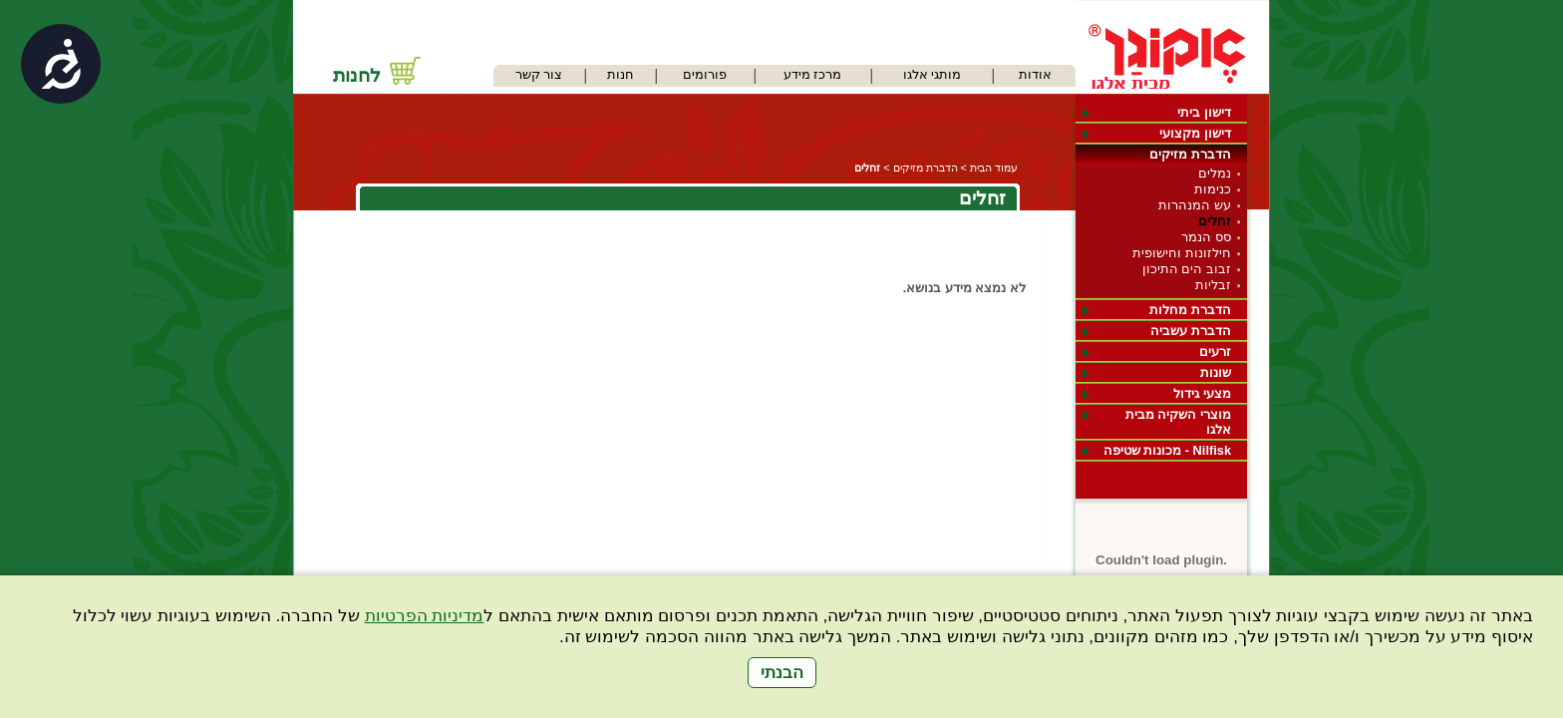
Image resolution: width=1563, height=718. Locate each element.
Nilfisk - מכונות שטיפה (1167, 450)
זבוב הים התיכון (1186, 268)
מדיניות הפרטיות (424, 615)
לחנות (357, 75)
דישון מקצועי (1195, 133)
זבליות (1213, 284)
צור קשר (539, 74)
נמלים (1214, 173)
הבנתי (782, 672)
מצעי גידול (1202, 393)
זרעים (1215, 351)
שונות (1215, 372)
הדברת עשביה (1190, 330)
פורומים (705, 74)
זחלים (1214, 220)
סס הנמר (1206, 236)
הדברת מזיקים (1190, 154)
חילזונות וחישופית (1181, 252)
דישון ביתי (1204, 112)
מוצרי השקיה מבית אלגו (1178, 422)
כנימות (1212, 188)
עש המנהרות (1194, 204)
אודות (1035, 74)
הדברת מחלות (1190, 309)
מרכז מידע (812, 74)
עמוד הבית (994, 168)
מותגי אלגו (932, 74)
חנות (620, 74)
